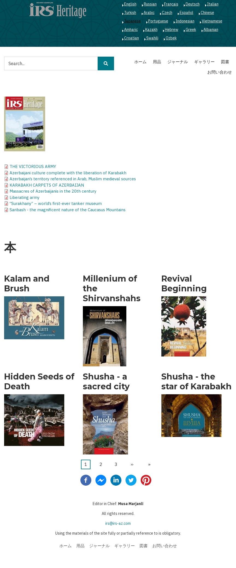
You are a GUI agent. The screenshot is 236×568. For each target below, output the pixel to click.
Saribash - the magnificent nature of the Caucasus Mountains (68, 209)
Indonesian (185, 21)
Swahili (152, 38)
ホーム (140, 61)
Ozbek (171, 38)
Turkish (130, 12)
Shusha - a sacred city (106, 382)
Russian (150, 4)
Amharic (131, 29)
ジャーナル (177, 61)
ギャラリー (204, 61)
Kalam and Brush (26, 284)
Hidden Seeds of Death (39, 382)
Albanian (210, 29)
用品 (157, 61)
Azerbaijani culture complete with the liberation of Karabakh (68, 172)
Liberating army (24, 197)
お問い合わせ (219, 72)
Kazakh (151, 29)
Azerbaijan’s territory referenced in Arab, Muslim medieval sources (73, 178)
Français (171, 4)
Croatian (131, 38)
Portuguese (158, 21)
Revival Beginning (184, 284)
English (130, 4)
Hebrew (171, 29)
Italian (212, 4)
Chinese (207, 12)
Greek (191, 29)
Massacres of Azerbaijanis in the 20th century (53, 191)
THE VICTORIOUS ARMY (33, 166)
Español (186, 12)
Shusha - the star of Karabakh (196, 382)
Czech (167, 12)
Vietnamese (212, 21)
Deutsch (193, 4)
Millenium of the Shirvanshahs (112, 288)
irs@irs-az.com (118, 523)
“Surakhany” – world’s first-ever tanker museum (56, 203)
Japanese (132, 21)
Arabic (149, 12)
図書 (225, 61)
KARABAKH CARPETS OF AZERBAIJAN (47, 185)
